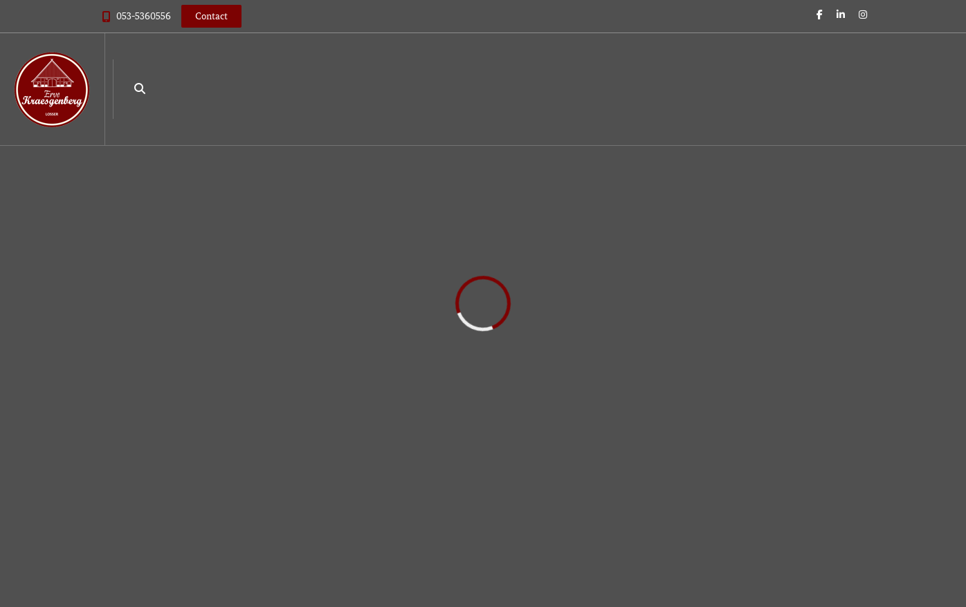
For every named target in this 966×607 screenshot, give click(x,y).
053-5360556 (143, 16)
